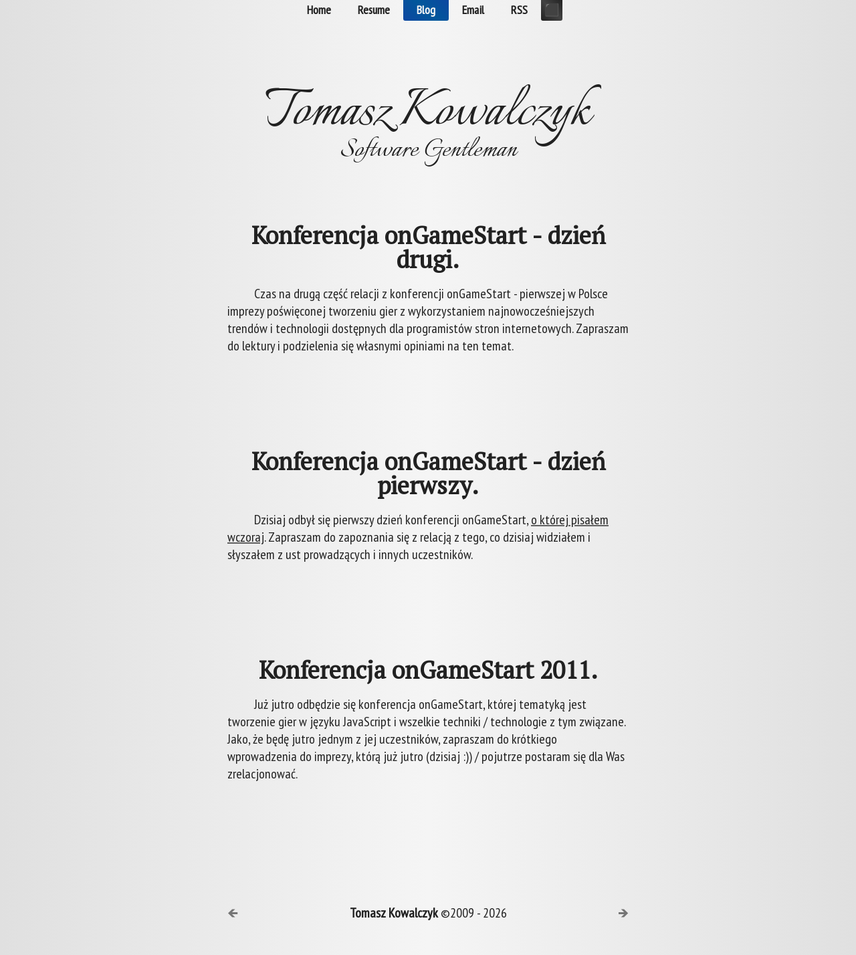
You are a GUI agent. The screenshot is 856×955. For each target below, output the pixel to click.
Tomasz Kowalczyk (394, 913)
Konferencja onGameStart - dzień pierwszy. (428, 473)
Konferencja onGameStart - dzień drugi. (428, 247)
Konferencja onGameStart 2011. (428, 670)
